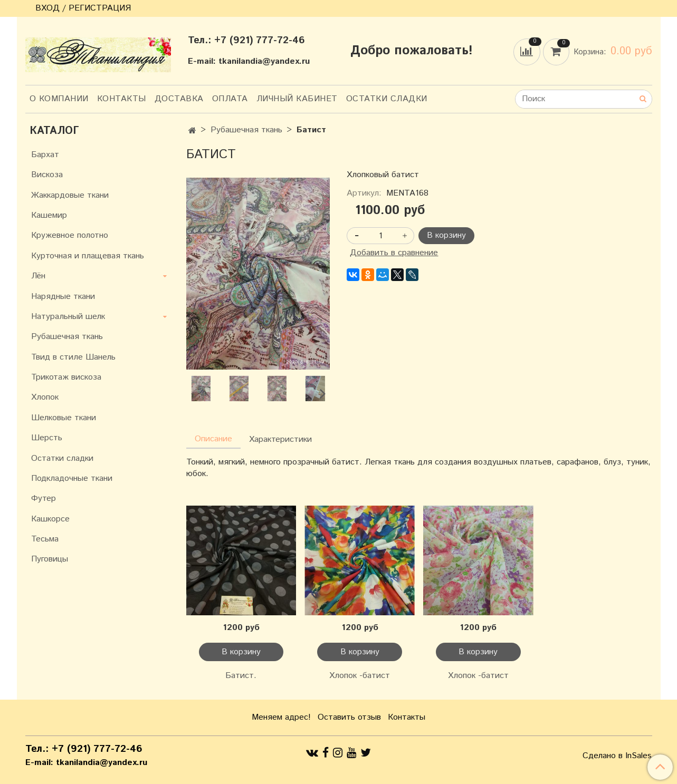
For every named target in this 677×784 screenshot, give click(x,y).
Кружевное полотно (69, 235)
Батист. (240, 676)
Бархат (45, 155)
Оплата (230, 99)
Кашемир (49, 215)
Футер (43, 498)
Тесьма (45, 539)
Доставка (179, 99)
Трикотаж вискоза (66, 377)
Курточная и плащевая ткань (87, 256)
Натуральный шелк (68, 317)
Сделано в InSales (617, 756)
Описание (213, 439)
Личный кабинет (297, 99)
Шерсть (46, 438)
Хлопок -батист (359, 676)
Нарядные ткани (63, 297)
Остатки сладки (386, 99)
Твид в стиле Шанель (73, 357)
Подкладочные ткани (71, 478)
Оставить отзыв (349, 717)
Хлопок (45, 397)
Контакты (121, 99)
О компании (59, 99)
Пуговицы (49, 559)
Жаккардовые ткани (70, 195)
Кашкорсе (50, 519)
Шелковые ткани (63, 418)
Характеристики (280, 439)
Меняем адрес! (281, 717)
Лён (38, 276)
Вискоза (47, 175)
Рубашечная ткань (246, 130)
